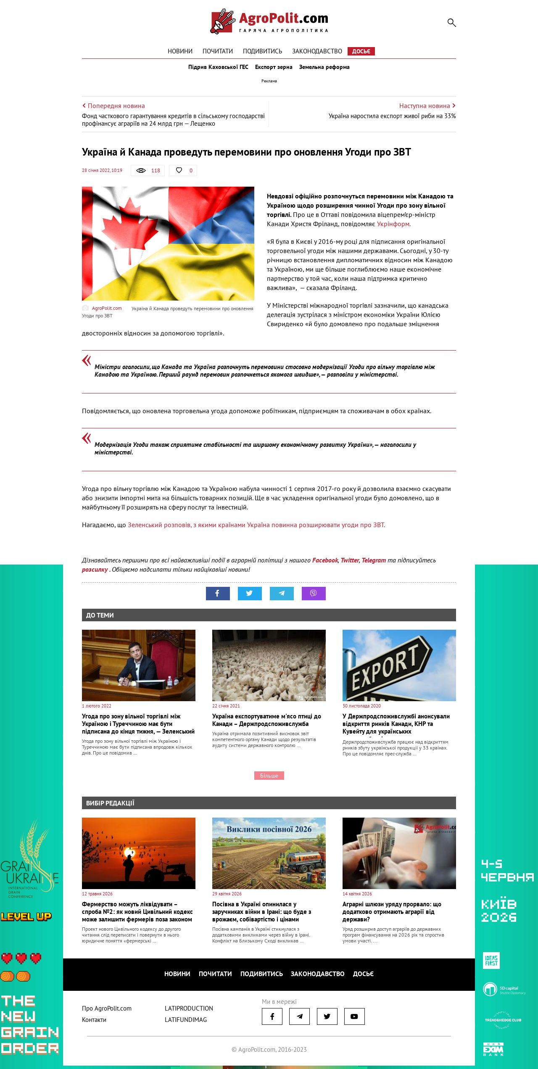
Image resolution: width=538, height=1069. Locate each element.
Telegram (373, 567)
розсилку (95, 577)
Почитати (218, 51)
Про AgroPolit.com (107, 1012)
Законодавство (317, 51)
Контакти (94, 1023)
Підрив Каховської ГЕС (213, 70)
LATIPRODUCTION (189, 1012)
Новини (180, 51)
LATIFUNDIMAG (186, 1023)
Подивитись (262, 51)
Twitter (349, 567)
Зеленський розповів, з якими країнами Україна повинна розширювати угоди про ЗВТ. (256, 532)
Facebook (325, 567)
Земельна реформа (331, 70)
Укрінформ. (394, 231)
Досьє (361, 51)
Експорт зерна (274, 70)
